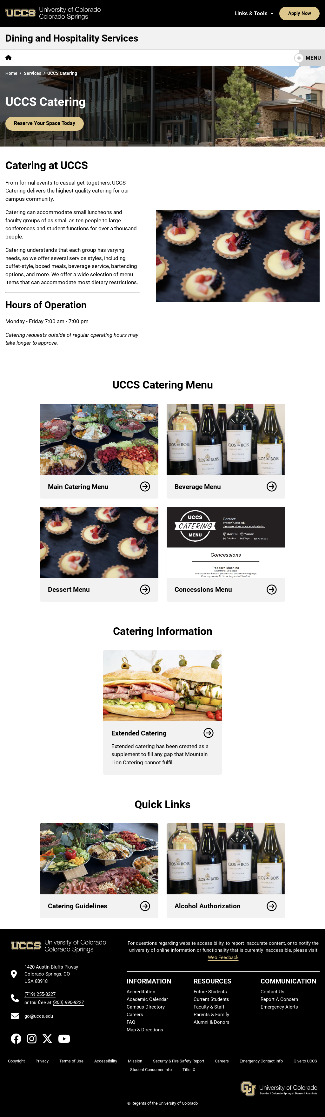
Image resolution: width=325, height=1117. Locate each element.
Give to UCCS (305, 1061)
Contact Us (157, 58)
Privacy (42, 1061)
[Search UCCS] (313, 13)
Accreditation (141, 992)
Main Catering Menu (99, 487)
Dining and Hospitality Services (71, 38)
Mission (135, 1061)
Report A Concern (279, 999)
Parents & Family (211, 1014)
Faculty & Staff (209, 1007)
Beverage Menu (226, 487)
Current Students (211, 999)
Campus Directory (146, 1007)
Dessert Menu (99, 590)
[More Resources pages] (116, 58)
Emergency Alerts (279, 1007)
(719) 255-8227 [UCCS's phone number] (40, 994)
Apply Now (280, 13)
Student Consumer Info (151, 1069)
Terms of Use (71, 1061)
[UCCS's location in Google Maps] (54, 974)
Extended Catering (162, 733)
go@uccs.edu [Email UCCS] (38, 1016)
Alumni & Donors (211, 1022)
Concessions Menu (226, 590)
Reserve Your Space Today (42, 123)
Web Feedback (223, 957)
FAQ (131, 1022)
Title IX (188, 1069)
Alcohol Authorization (226, 906)
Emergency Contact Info (261, 1061)
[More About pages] (34, 58)
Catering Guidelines (99, 906)
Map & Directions (145, 1030)
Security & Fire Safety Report (178, 1061)
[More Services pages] (72, 58)
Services (32, 73)
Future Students (210, 992)
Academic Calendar (147, 999)
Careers (135, 1014)
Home (11, 73)
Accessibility (105, 1061)
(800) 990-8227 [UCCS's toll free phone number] (68, 1002)
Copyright (16, 1061)
